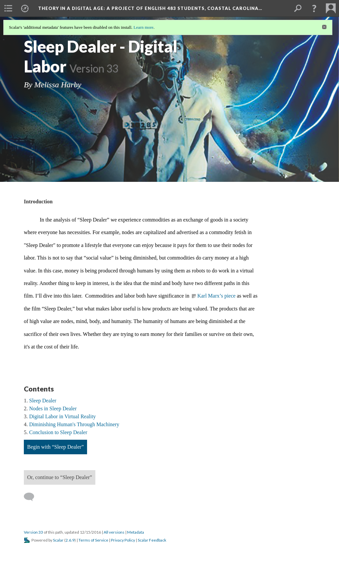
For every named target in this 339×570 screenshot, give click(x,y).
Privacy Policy (123, 540)
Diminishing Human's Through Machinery (74, 424)
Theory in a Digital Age (150, 8)
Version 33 (33, 532)
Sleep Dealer (42, 400)
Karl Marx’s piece (216, 296)
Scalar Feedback (152, 540)
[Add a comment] (32, 497)
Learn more (143, 27)
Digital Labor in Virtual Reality (62, 416)
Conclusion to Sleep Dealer (58, 432)
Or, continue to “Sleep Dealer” (59, 477)
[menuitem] (8, 8)
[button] (314, 8)
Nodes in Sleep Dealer (53, 408)
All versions (114, 532)
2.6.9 (70, 540)
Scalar (58, 540)
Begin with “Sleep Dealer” (55, 447)
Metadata (135, 532)
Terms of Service (93, 540)
